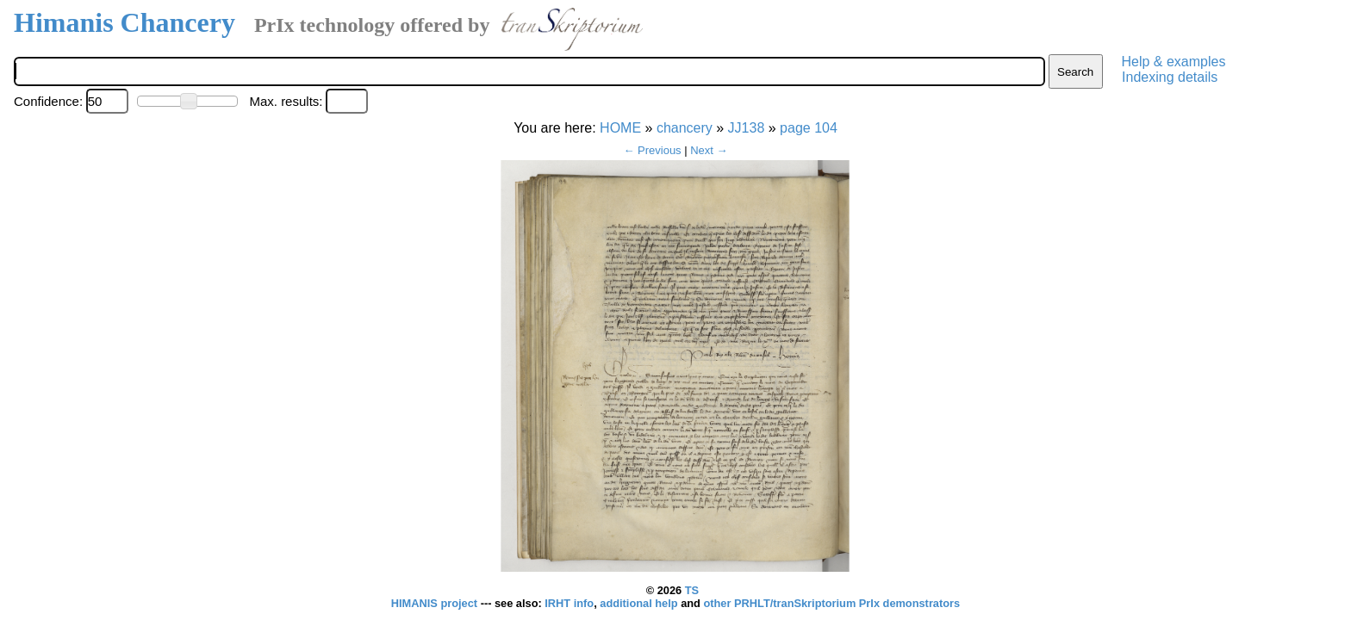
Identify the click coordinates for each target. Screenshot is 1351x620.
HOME (620, 128)
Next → (708, 150)
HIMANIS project (436, 603)
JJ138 (746, 128)
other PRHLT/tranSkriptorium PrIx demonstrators (831, 603)
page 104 (808, 128)
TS (692, 590)
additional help (640, 603)
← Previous (652, 150)
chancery (685, 128)
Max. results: (285, 101)
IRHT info (569, 603)
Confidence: (48, 101)
